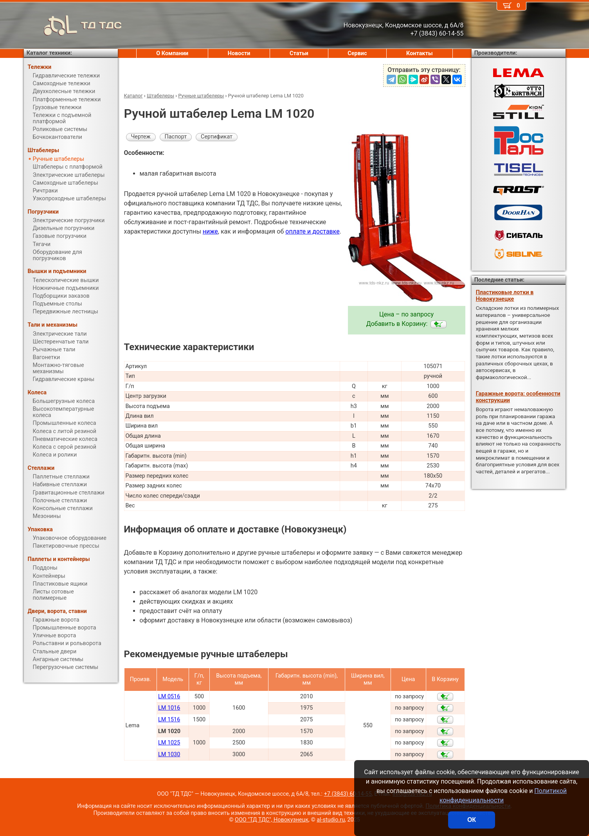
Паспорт (176, 136)
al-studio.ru (331, 819)
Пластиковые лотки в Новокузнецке (505, 295)
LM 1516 (169, 719)
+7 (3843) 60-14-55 (348, 794)
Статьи (299, 53)
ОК (471, 819)
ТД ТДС (73, 25)
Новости (239, 53)
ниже (210, 231)
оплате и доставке (312, 231)
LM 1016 (169, 708)
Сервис (357, 53)
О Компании (172, 53)
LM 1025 (169, 742)
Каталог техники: (49, 53)
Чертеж (141, 136)
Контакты (419, 53)
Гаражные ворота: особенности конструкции (518, 397)
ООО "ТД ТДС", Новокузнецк (271, 819)
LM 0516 (169, 696)
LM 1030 (169, 754)
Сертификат (216, 136)
